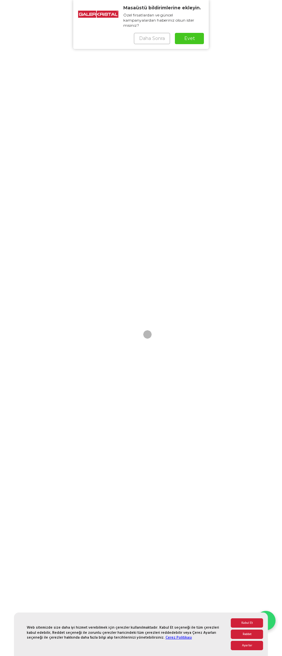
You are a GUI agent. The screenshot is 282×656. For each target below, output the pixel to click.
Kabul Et (247, 623)
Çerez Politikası (179, 637)
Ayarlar (247, 645)
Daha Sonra (152, 38)
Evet (189, 38)
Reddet (247, 634)
